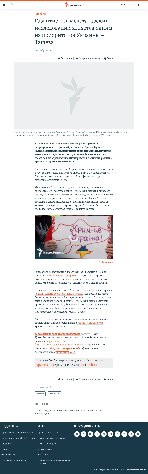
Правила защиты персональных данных (54, 461)
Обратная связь (45, 449)
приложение (45, 364)
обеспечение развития (90, 323)
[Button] (65, 58)
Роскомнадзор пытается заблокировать (57, 334)
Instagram (66, 348)
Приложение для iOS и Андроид (18, 438)
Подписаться (8, 444)
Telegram (55, 348)
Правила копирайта (48, 444)
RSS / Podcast (8, 454)
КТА (131, 5)
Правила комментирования (52, 438)
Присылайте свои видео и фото (17, 433)
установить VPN (65, 352)
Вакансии (43, 454)
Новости (40, 14)
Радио (5, 449)
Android (92, 364)
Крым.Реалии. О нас (48, 433)
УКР (123, 5)
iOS (82, 364)
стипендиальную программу (61, 275)
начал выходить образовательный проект (59, 294)
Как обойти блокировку (14, 460)
